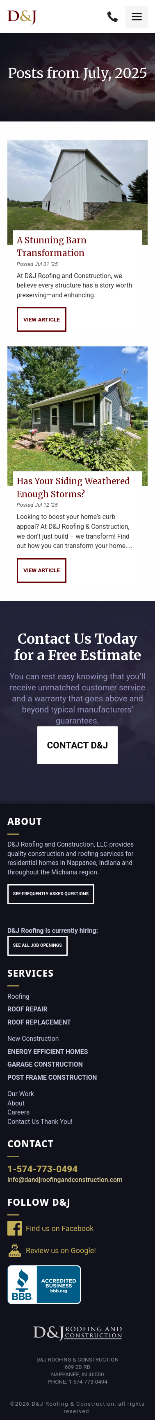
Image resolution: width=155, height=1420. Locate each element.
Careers (18, 1112)
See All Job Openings (37, 945)
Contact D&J (77, 745)
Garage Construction (45, 1064)
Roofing (18, 996)
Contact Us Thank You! (40, 1122)
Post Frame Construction (52, 1077)
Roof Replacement (39, 1022)
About (16, 1103)
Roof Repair (27, 1009)
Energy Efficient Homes (47, 1052)
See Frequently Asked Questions (51, 893)
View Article (41, 319)
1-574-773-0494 (42, 1169)
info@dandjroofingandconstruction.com (65, 1180)
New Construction (33, 1039)
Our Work (20, 1094)
